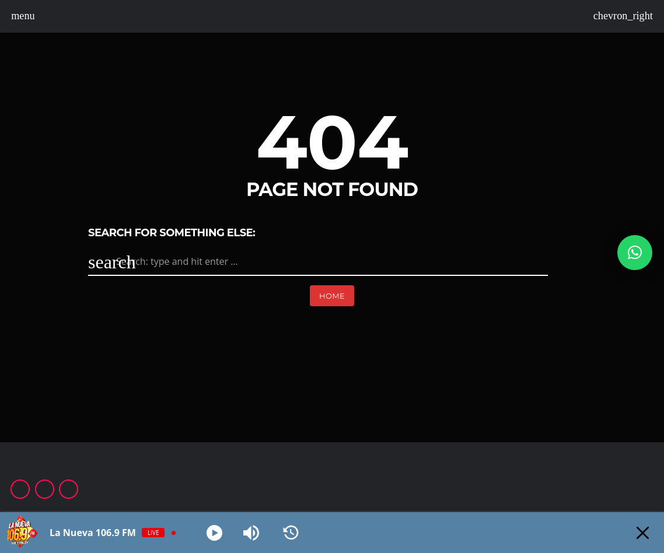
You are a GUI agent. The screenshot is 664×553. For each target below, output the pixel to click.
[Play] (214, 532)
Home (332, 295)
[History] (290, 532)
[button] (634, 252)
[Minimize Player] (642, 532)
